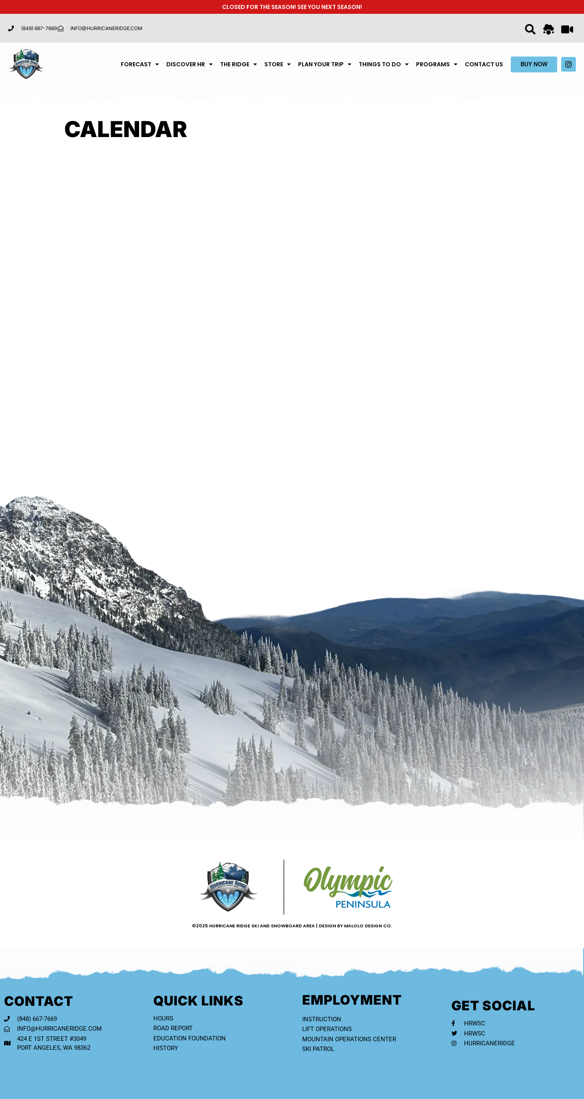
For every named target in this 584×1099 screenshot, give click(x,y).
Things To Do (384, 64)
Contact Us (484, 64)
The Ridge (238, 64)
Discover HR (189, 64)
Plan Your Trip (324, 64)
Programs (437, 64)
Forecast (140, 64)
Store (277, 64)
